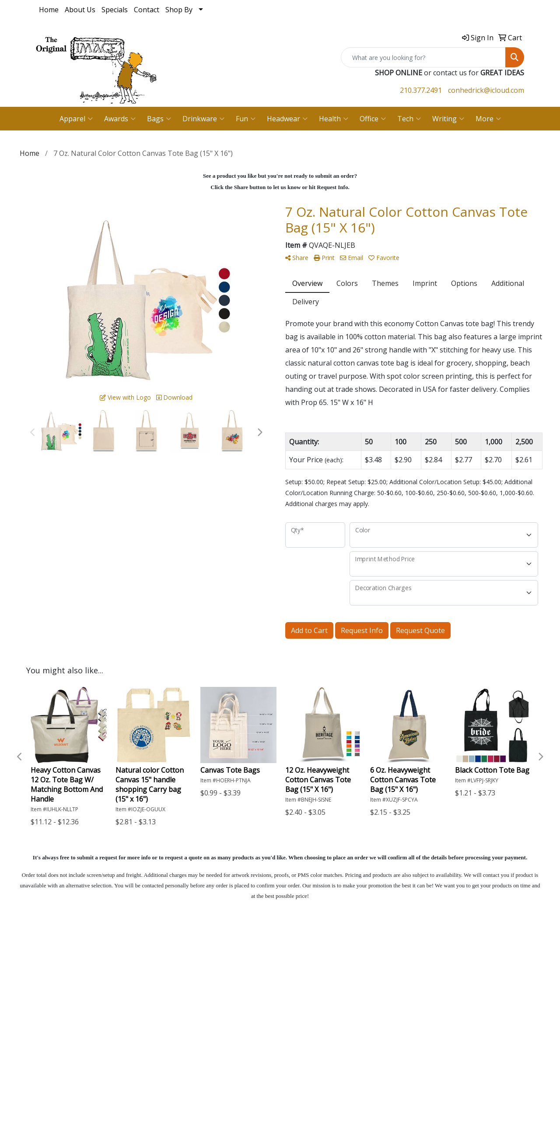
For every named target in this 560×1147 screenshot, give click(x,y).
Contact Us (54, 998)
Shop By (178, 9)
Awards (120, 118)
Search (47, 1010)
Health (333, 118)
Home (49, 9)
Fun (246, 118)
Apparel (76, 118)
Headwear (287, 118)
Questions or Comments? (77, 1041)
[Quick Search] (423, 57)
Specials (115, 9)
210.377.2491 (421, 90)
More (488, 118)
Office (373, 118)
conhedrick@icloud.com (486, 90)
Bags (159, 118)
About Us (80, 9)
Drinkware (203, 118)
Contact (146, 9)
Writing (448, 118)
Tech (409, 118)
